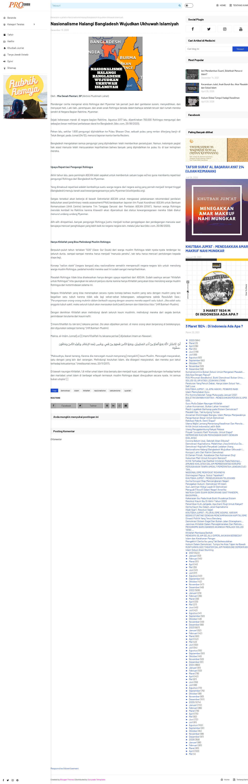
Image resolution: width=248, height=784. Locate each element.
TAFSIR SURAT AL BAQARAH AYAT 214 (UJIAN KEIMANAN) (215, 169)
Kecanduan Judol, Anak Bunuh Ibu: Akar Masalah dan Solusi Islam (224, 86)
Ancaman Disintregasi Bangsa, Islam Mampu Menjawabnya (215, 414)
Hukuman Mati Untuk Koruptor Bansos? (206, 458)
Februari (193, 558)
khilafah (86, 390)
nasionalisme (100, 390)
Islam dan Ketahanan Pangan (200, 538)
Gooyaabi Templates (96, 779)
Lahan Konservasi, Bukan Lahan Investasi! (207, 406)
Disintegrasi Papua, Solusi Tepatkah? (205, 475)
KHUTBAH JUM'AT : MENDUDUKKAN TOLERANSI (210, 478)
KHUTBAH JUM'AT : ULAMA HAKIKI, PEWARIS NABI (212, 389)
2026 (192, 739)
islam (76, 390)
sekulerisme (115, 390)
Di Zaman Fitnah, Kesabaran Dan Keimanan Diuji (211, 455)
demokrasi (65, 390)
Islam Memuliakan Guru (198, 391)
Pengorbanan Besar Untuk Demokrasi (205, 417)
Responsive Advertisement (65, 768)
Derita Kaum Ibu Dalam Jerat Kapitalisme (207, 506)
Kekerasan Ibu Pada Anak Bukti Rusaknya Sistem (211, 498)
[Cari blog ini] (209, 49)
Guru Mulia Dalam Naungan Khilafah (204, 403)
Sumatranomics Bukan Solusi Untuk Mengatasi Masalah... (215, 371)
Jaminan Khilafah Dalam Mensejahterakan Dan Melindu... (215, 524)
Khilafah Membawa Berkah (199, 532)
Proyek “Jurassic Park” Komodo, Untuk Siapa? (209, 432)
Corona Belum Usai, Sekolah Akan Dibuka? (207, 440)
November (194, 366)
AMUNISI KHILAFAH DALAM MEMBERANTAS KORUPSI (213, 463)
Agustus (193, 357)
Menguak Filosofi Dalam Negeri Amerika (206, 489)
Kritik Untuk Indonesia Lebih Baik (203, 426)
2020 (192, 340)
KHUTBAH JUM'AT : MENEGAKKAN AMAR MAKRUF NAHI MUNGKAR (217, 248)
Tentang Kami (238, 5)
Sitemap (9, 67)
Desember (194, 369)
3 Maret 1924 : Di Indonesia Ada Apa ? (214, 326)
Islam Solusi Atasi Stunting (199, 549)
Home (221, 5)
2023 (192, 627)
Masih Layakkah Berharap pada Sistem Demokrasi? (212, 409)
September (195, 360)
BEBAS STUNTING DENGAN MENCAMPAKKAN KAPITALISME (216, 515)
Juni (191, 351)
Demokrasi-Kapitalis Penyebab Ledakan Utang (209, 446)
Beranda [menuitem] (9, 17)
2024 (192, 664)
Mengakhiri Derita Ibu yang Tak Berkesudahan (209, 541)
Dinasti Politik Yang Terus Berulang (203, 518)
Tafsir (8, 34)
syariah (63, 17)
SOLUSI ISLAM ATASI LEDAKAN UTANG (206, 380)
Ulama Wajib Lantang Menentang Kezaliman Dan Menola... (215, 423)
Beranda (54, 17)
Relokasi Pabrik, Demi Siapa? (200, 420)
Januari (193, 555)
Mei (191, 348)
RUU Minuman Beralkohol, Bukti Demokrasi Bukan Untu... (215, 377)
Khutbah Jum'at (13, 47)
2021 (191, 552)
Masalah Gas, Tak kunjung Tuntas (202, 412)
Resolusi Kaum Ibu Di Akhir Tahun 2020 (206, 501)
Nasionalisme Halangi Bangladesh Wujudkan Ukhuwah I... (215, 449)
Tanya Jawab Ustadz (15, 54)
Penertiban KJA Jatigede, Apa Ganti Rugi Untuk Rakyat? (214, 504)
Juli (191, 354)
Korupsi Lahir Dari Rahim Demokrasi (204, 452)
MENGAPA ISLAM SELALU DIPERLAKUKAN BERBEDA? (214, 535)
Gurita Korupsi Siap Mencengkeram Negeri (207, 481)
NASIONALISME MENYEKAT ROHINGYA (205, 472)
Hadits (8, 41)
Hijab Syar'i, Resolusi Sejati (199, 509)
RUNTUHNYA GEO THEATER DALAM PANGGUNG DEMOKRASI (217, 547)
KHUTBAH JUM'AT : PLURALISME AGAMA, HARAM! (212, 512)
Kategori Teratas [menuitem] (13, 24)
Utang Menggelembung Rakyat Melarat (205, 429)
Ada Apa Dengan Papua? (198, 374)
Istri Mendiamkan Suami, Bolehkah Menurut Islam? (221, 72)
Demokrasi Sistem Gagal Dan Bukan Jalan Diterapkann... (214, 521)
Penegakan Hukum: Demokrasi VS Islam (206, 483)
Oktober (193, 363)
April (191, 346)
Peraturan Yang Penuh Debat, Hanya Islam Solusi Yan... (213, 383)
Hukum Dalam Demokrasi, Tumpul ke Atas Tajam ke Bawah (216, 544)
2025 (192, 702)
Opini (8, 61)
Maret (192, 343)
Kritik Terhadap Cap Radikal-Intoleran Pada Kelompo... (214, 460)
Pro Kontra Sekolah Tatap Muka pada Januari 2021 (211, 394)
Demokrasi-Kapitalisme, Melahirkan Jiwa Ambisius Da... (214, 443)
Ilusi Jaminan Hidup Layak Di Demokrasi (206, 486)
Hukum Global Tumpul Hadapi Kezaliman (220, 97)
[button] (189, 5)
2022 (192, 590)
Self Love (190, 386)
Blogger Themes (67, 779)
